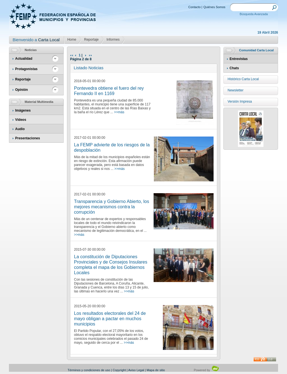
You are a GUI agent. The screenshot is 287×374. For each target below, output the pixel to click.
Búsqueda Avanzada (254, 14)
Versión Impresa (240, 101)
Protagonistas (26, 69)
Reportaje (91, 39)
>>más (119, 112)
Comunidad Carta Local (256, 50)
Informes (113, 39)
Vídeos (20, 120)
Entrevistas (239, 59)
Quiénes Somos (214, 7)
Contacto (194, 7)
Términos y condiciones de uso (89, 370)
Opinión (21, 90)
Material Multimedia (39, 101)
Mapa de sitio (156, 370)
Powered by (206, 370)
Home (71, 39)
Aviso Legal (136, 370)
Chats (234, 68)
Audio (20, 129)
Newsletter (236, 90)
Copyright (119, 370)
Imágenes (23, 110)
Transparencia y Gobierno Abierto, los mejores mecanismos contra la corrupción (111, 206)
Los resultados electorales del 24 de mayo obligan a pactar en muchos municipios (110, 318)
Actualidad (23, 59)
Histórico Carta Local (243, 79)
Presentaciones (27, 138)
